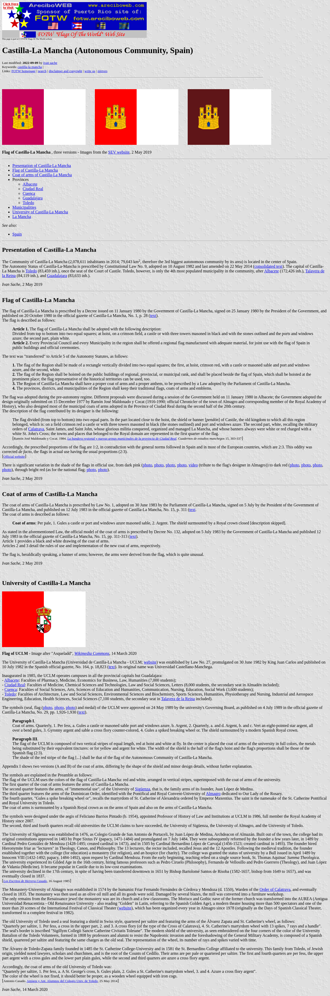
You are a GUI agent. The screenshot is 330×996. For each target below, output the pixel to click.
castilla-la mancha (30, 67)
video (193, 465)
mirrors (102, 71)
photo (147, 465)
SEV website (118, 152)
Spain (17, 234)
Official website (14, 456)
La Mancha (21, 216)
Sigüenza (142, 789)
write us (90, 71)
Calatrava (36, 429)
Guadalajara (33, 198)
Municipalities (24, 207)
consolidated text (268, 266)
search (42, 71)
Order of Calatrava (275, 889)
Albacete (30, 184)
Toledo (28, 202)
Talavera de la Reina (178, 699)
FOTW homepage (23, 71)
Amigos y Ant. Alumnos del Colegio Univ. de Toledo (62, 981)
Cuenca (29, 193)
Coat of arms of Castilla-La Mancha (42, 175)
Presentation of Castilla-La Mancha (41, 165)
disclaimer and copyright (65, 71)
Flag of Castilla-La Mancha (35, 170)
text (153, 315)
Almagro (213, 793)
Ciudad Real (33, 189)
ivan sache (50, 63)
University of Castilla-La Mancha (40, 212)
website (150, 662)
